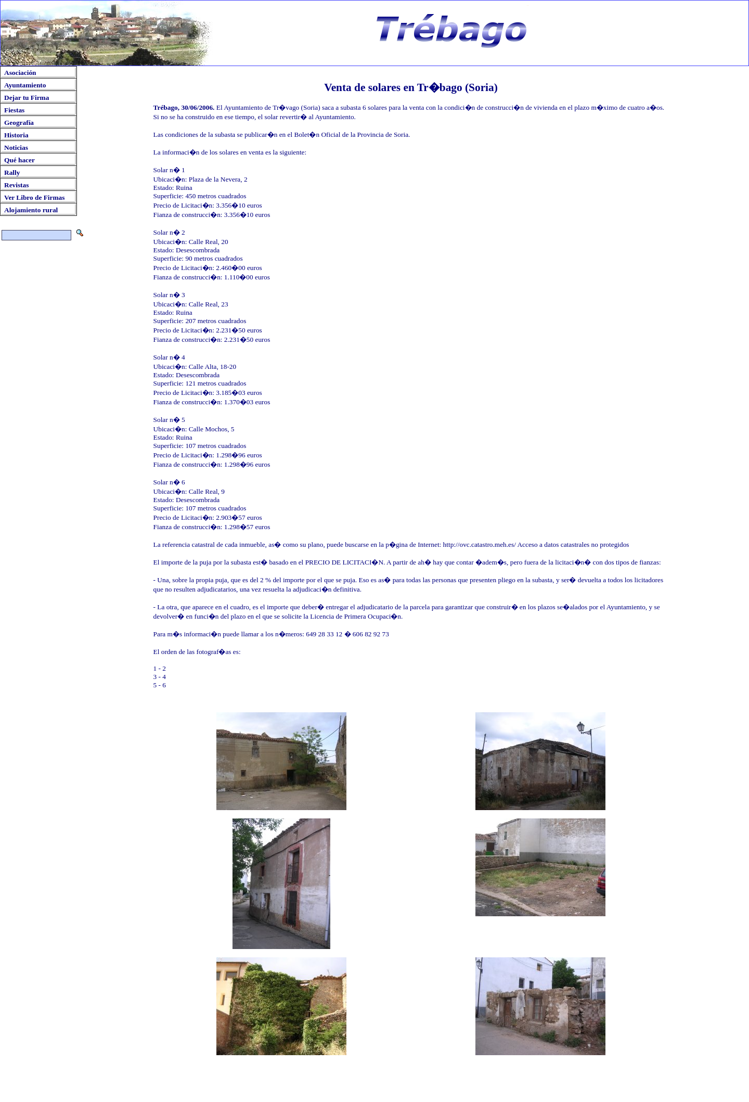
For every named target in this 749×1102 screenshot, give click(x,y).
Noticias (16, 147)
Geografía (19, 122)
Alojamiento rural (31, 210)
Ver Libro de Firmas (34, 197)
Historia (16, 135)
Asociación (20, 72)
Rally (12, 172)
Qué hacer (19, 160)
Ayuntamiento (25, 85)
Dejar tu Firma (26, 97)
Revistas (16, 185)
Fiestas (14, 110)
